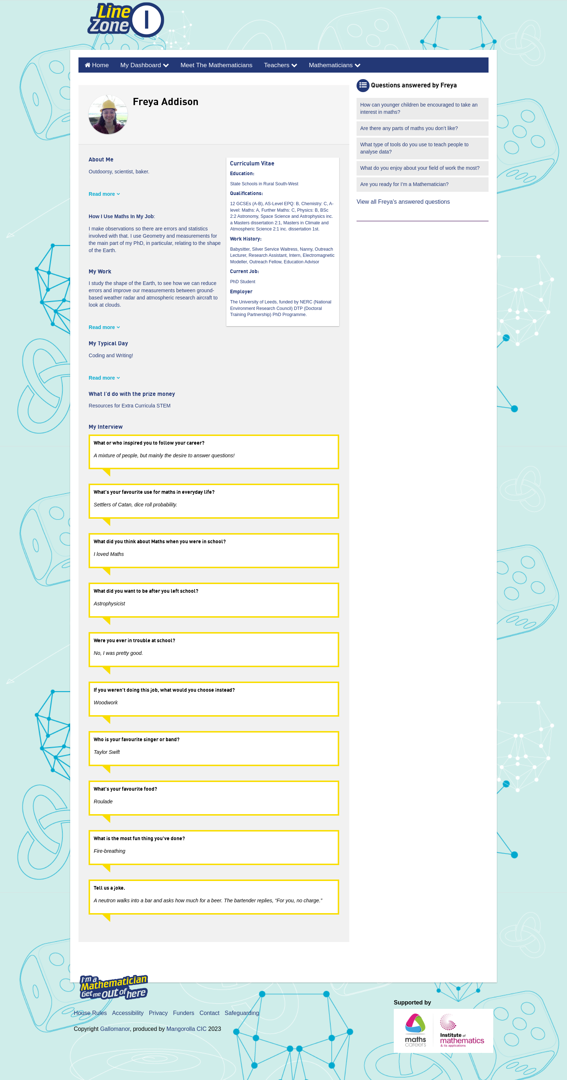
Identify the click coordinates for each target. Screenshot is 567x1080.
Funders (184, 1011)
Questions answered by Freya (414, 84)
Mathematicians (317, 64)
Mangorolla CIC (186, 1027)
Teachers (266, 64)
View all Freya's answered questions (403, 200)
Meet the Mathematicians (207, 64)
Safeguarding (242, 1011)
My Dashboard (140, 64)
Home (99, 64)
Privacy (158, 1011)
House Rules (90, 1011)
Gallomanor (115, 1027)
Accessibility (128, 1011)
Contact (209, 1011)
